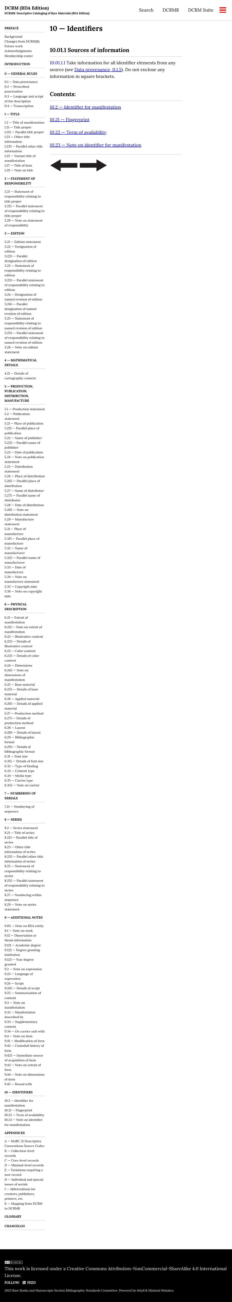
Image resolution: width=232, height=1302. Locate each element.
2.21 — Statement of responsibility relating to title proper (23, 197)
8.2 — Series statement (21, 829)
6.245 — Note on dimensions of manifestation (17, 675)
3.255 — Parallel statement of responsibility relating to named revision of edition (25, 338)
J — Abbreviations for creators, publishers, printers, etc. (20, 1195)
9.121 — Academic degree (23, 946)
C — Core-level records (22, 1162)
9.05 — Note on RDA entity (24, 927)
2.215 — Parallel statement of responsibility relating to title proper (25, 211)
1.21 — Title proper (18, 127)
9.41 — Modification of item (24, 1042)
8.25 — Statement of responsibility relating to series (23, 872)
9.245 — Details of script (22, 989)
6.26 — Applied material (22, 700)
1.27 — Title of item (18, 166)
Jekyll (141, 1290)
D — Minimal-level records (24, 1166)
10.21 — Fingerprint (18, 1111)
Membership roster (19, 56)
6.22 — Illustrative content (24, 637)
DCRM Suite (200, 10)
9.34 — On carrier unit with (25, 1032)
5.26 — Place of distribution (25, 477)
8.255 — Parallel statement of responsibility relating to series (25, 886)
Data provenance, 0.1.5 (98, 70)
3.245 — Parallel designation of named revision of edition (20, 309)
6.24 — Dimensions (18, 666)
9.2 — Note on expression (23, 970)
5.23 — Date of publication (24, 453)
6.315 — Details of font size (24, 762)
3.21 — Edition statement (23, 242)
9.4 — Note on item (19, 1037)
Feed (29, 1282)
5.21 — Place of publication (24, 424)
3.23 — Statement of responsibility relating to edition (23, 271)
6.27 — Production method (24, 714)
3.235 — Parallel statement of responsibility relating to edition (25, 285)
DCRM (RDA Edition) (47, 10)
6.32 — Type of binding (21, 767)
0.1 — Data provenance (21, 82)
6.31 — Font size (16, 757)
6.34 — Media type (18, 776)
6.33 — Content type (19, 772)
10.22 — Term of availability (24, 1116)
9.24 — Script (14, 984)
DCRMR (170, 10)
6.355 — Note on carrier (22, 786)
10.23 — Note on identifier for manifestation (95, 146)
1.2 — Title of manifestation (24, 123)
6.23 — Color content (20, 652)
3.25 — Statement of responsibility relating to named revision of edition (23, 324)
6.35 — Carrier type (19, 781)
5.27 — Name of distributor (24, 491)
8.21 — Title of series (19, 834)
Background (13, 37)
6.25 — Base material (20, 685)
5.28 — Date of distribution (24, 506)
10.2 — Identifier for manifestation (85, 107)
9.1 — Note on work (19, 932)
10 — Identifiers (76, 28)
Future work (14, 46)
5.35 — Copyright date (21, 587)
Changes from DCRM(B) (22, 42)
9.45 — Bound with (18, 1085)
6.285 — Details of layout (23, 733)
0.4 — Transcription (19, 106)
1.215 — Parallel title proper (24, 132)
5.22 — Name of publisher (23, 439)
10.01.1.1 (57, 63)
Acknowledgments (18, 51)
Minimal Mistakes (161, 1290)
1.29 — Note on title (19, 171)
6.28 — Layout (15, 728)
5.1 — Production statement (25, 410)
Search (146, 10)
